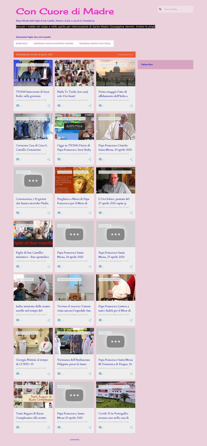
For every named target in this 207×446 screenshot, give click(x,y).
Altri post (74, 440)
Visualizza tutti (125, 55)
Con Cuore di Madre (65, 11)
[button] (48, 106)
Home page (21, 43)
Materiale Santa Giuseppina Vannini (53, 43)
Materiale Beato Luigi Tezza (95, 43)
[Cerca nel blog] (178, 9)
